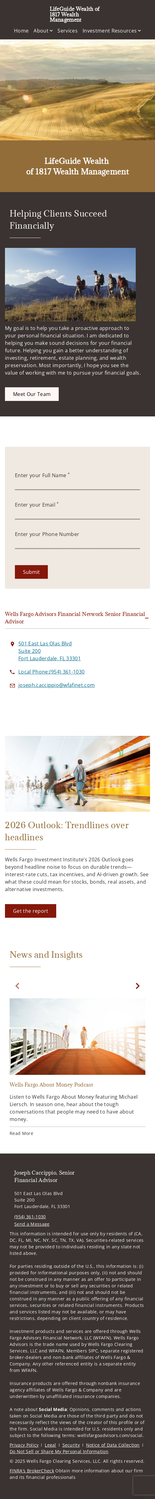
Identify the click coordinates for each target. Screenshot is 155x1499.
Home (21, 30)
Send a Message (31, 1224)
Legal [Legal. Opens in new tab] (50, 1445)
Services (67, 30)
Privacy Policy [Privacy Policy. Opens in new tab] (24, 1445)
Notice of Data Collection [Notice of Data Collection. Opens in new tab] (113, 1445)
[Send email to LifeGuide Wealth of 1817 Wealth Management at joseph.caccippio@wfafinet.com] (56, 685)
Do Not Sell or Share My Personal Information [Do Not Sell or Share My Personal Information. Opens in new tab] (59, 1451)
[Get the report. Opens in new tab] (30, 911)
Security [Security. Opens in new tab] (71, 1445)
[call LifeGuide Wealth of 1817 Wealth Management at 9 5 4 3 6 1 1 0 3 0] (51, 671)
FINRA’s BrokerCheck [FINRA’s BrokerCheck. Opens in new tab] (32, 1471)
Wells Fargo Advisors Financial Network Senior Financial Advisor (75, 618)
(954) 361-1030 (30, 1217)
